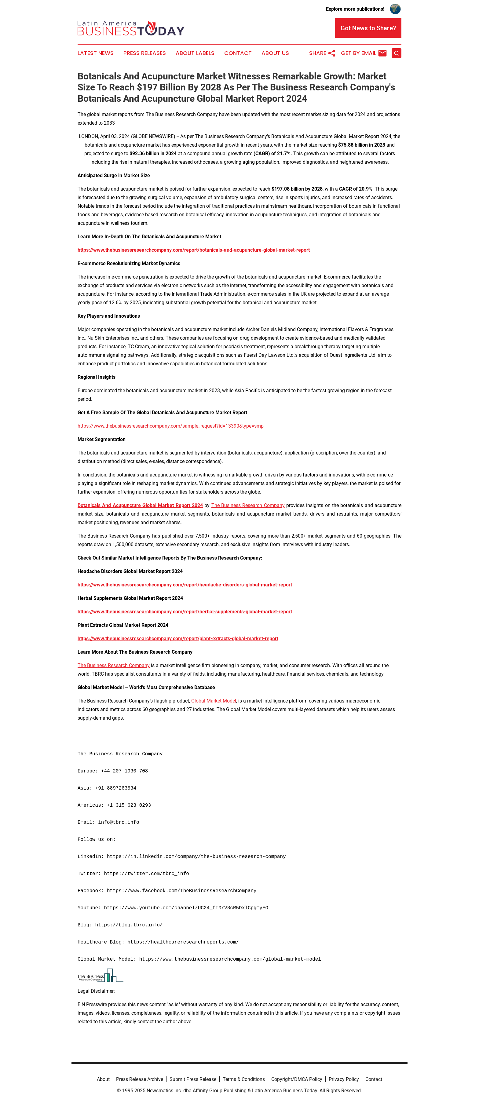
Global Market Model (213, 701)
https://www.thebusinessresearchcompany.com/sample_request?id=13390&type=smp (171, 426)
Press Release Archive (139, 1079)
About (103, 1079)
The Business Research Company (248, 505)
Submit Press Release (193, 1079)
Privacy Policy (344, 1079)
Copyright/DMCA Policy (296, 1079)
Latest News (96, 53)
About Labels (195, 53)
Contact (238, 53)
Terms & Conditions (244, 1079)
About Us (275, 53)
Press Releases (144, 53)
